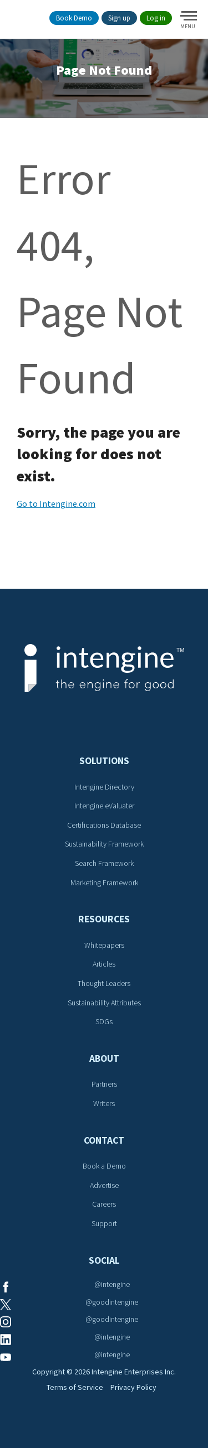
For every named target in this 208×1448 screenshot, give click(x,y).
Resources (104, 919)
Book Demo (74, 18)
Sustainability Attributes (104, 1003)
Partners (104, 1084)
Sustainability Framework (104, 844)
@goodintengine (111, 1302)
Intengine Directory (104, 787)
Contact (104, 1140)
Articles (104, 964)
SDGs (104, 1021)
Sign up (119, 18)
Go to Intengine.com (56, 503)
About (104, 1058)
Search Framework (104, 863)
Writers (104, 1103)
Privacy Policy (133, 1387)
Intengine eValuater (104, 806)
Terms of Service (75, 1387)
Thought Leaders (104, 983)
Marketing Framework (104, 883)
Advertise (104, 1185)
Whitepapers (104, 945)
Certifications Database (104, 825)
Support (104, 1223)
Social (104, 1260)
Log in (155, 18)
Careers (104, 1204)
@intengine (112, 1284)
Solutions (104, 761)
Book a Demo (104, 1166)
